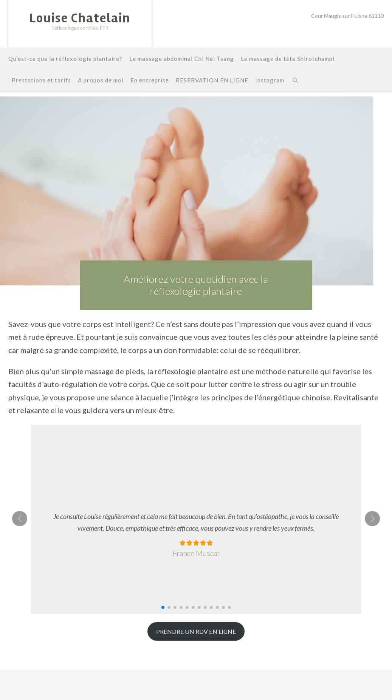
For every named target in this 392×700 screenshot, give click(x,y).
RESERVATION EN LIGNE (212, 81)
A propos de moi (101, 81)
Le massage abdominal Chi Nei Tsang (181, 59)
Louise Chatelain (79, 18)
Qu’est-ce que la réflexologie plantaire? (65, 59)
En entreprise (149, 81)
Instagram (269, 81)
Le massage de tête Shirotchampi (288, 59)
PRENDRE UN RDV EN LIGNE (196, 631)
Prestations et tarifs (41, 81)
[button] (162, 607)
